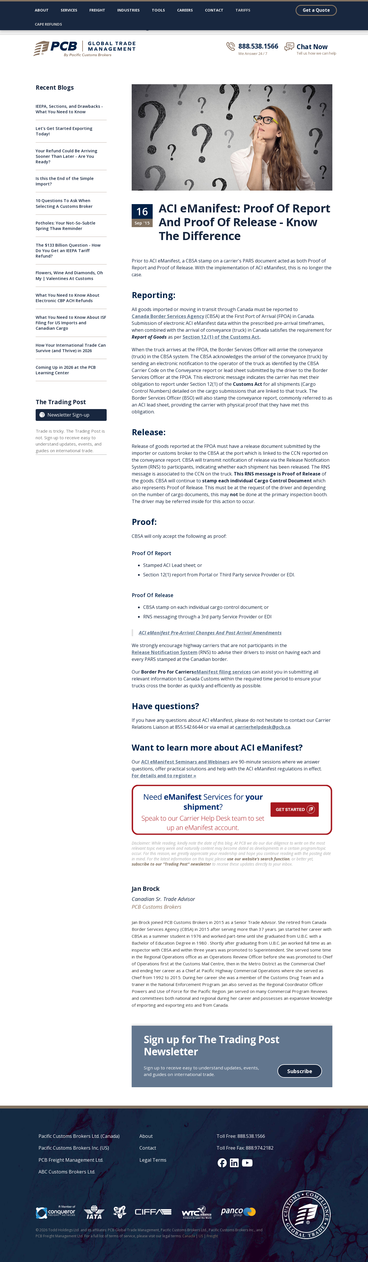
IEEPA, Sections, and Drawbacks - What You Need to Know (69, 108)
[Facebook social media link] (222, 1163)
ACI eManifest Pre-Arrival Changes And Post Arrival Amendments (210, 633)
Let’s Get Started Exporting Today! (64, 131)
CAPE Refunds (48, 24)
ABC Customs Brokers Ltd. (67, 1172)
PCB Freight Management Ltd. (71, 1160)
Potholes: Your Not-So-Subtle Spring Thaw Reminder (65, 225)
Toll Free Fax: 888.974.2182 (244, 1148)
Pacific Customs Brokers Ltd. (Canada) (79, 1136)
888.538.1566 (258, 46)
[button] (69, 11)
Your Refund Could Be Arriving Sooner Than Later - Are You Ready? (66, 156)
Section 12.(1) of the (221, 337)
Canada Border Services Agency (168, 316)
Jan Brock (146, 888)
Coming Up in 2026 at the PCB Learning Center (66, 370)
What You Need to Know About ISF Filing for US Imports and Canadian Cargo (71, 322)
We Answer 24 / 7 (252, 53)
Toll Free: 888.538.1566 (240, 1136)
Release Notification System (165, 652)
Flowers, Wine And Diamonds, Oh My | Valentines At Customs (69, 275)
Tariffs (242, 10)
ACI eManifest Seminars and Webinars (185, 762)
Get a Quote (316, 10)
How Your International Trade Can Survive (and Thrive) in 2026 (71, 347)
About (42, 10)
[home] (87, 48)
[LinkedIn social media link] (234, 1163)
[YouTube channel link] (247, 1163)
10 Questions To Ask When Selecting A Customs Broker (64, 203)
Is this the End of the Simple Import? (65, 181)
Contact (214, 10)
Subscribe (299, 1071)
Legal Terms (152, 1160)
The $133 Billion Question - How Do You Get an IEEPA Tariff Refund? (68, 250)
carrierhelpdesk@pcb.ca (262, 727)
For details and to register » (164, 775)
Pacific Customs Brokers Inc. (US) (74, 1148)
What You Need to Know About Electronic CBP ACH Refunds (67, 297)
